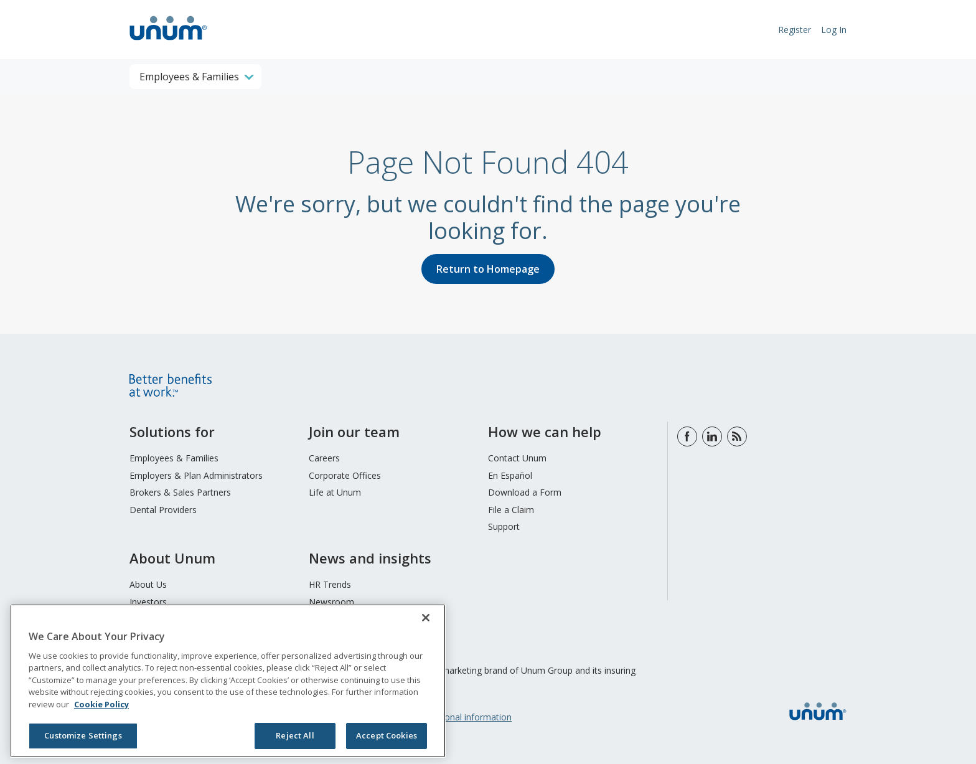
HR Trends (330, 584)
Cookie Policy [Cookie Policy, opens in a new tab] (101, 704)
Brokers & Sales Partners (180, 492)
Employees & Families (173, 458)
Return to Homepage (488, 269)
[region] (228, 681)
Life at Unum (335, 492)
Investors (148, 602)
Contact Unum (517, 458)
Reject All (295, 735)
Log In (834, 29)
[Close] (425, 617)
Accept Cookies (386, 735)
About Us (148, 584)
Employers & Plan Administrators (196, 475)
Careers (324, 458)
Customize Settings (82, 735)
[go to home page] (168, 42)
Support (504, 526)
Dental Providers (163, 510)
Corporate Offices (345, 475)
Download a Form (524, 492)
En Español (510, 475)
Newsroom (331, 602)
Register (794, 29)
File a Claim (511, 510)
